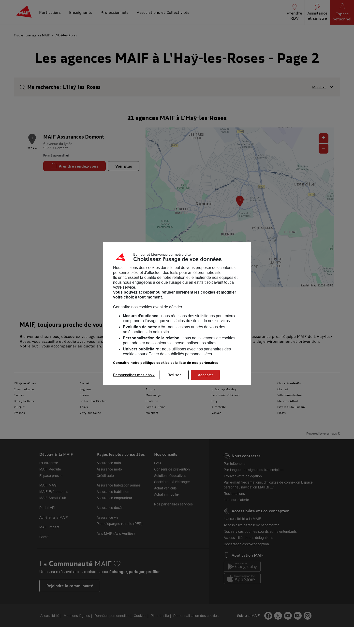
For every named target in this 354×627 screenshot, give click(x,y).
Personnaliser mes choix (134, 375)
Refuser (174, 375)
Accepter (205, 375)
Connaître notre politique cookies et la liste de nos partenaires (165, 363)
